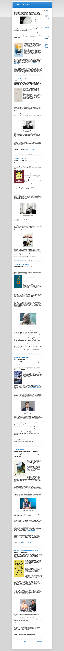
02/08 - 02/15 (48, 29)
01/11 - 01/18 (48, 34)
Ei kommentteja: (25, 154)
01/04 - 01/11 (48, 36)
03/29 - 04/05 (48, 16)
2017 (46, 47)
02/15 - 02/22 (48, 27)
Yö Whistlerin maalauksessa (31, 530)
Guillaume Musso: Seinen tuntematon (21, 357)
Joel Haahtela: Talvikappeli (19, 449)
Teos (14, 636)
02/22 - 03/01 (48, 25)
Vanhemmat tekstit (39, 641)
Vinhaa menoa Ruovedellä (19, 10)
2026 (46, 15)
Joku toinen (23, 369)
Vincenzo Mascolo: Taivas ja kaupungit (21, 78)
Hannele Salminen (46, 11)
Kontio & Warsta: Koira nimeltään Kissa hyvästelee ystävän (26, 550)
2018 (46, 46)
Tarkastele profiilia (46, 12)
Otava (23, 542)
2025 (46, 38)
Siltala (27, 149)
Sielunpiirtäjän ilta (29, 468)
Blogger (41, 647)
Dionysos (15, 364)
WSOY (28, 349)
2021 (46, 43)
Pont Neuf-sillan (37, 385)
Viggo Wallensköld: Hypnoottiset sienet (21, 158)
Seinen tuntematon (20, 362)
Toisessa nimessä (25, 281)
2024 (46, 39)
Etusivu (25, 641)
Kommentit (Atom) (17, 642)
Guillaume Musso (24, 361)
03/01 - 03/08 (48, 23)
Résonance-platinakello (32, 387)
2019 (46, 45)
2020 (46, 44)
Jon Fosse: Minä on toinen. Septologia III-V (22, 264)
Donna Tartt (17, 365)
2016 (46, 48)
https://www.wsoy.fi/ (36, 349)
